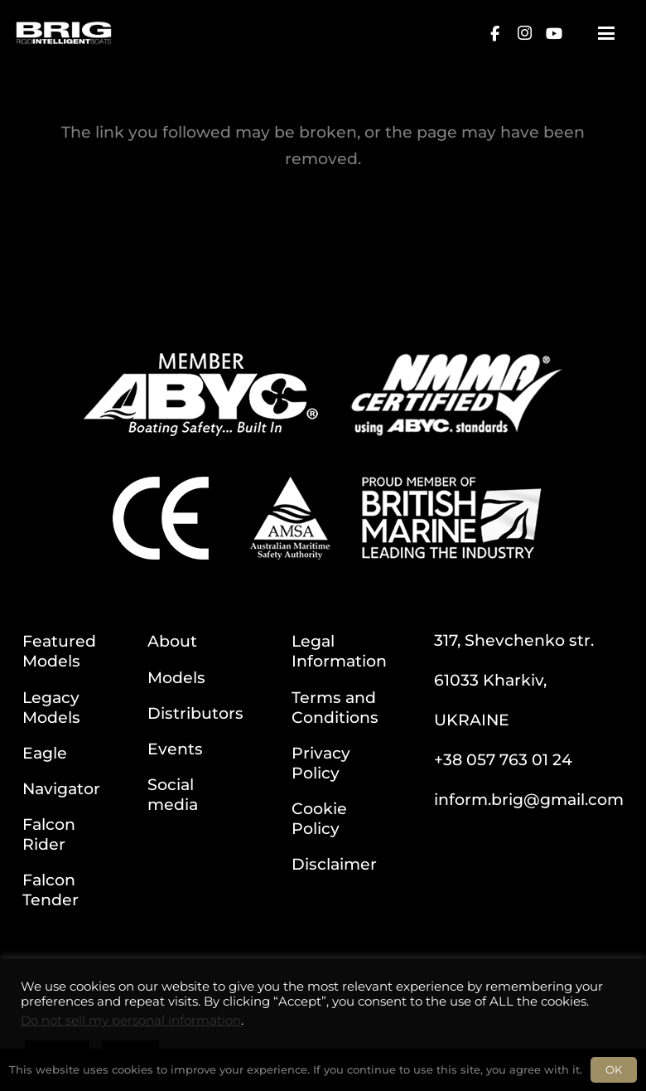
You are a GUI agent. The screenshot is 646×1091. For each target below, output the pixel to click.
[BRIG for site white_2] (64, 33)
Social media (172, 794)
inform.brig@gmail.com (529, 799)
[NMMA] (456, 394)
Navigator (61, 788)
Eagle (44, 753)
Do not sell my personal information (131, 1020)
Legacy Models (51, 707)
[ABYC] (201, 394)
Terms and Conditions (335, 707)
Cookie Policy (319, 818)
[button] (606, 33)
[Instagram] (524, 33)
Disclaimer (334, 864)
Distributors (195, 713)
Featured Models (59, 651)
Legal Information (339, 651)
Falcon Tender (50, 889)
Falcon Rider (48, 834)
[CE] (161, 518)
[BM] (452, 518)
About (172, 641)
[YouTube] (554, 33)
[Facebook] (494, 33)
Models (176, 677)
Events (175, 749)
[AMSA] (289, 518)
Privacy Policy (321, 763)
